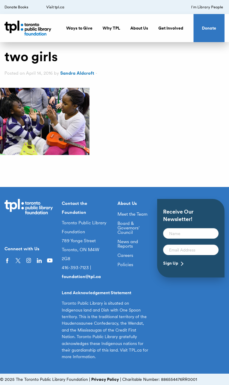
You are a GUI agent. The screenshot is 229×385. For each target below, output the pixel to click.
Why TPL (111, 28)
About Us (139, 28)
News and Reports (127, 244)
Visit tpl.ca (55, 7)
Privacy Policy (105, 379)
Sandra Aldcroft (77, 73)
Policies (125, 265)
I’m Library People (207, 7)
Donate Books (16, 7)
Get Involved (170, 28)
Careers (125, 255)
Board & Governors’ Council (128, 228)
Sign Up (170, 263)
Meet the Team (132, 214)
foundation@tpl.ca (81, 276)
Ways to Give (79, 28)
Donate (209, 28)
